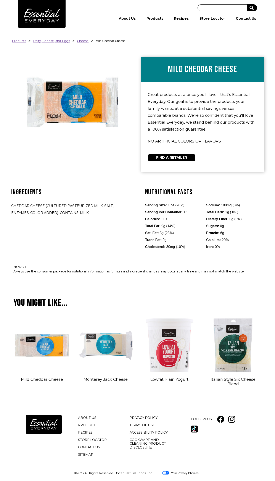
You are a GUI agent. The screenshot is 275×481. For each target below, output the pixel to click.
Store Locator (212, 18)
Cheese (82, 41)
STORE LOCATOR (92, 440)
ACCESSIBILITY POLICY (149, 433)
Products (154, 18)
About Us (127, 18)
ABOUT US (87, 418)
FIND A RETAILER (171, 157)
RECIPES (85, 432)
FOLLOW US (201, 419)
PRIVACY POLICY (144, 418)
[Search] (222, 7)
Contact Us (246, 18)
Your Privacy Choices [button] (180, 473)
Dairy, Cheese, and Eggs (51, 41)
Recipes (181, 18)
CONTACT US (89, 447)
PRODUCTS (88, 425)
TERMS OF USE (143, 425)
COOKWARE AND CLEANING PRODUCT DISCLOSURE (148, 444)
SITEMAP (85, 454)
